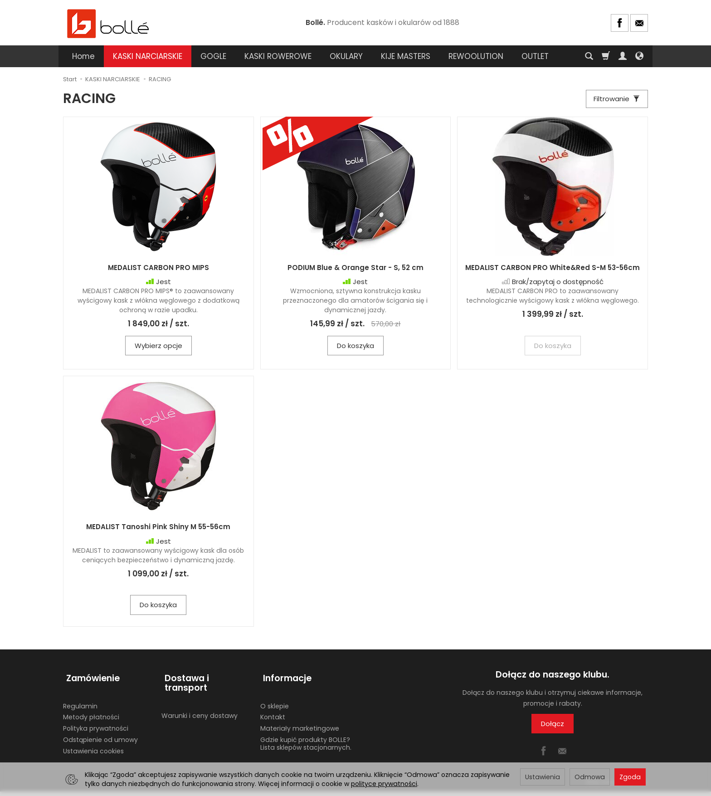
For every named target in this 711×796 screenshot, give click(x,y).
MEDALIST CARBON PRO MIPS (158, 271)
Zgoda (630, 776)
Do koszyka (355, 349)
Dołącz (552, 727)
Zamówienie (90, 678)
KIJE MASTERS (405, 56)
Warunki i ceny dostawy (199, 703)
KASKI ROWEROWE (278, 56)
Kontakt (272, 713)
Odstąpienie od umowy (100, 736)
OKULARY (346, 56)
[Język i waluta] (639, 56)
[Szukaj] (589, 56)
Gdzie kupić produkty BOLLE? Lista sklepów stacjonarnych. (305, 740)
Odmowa (590, 776)
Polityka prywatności (95, 725)
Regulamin (80, 703)
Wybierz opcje (158, 349)
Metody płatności (91, 713)
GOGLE (213, 56)
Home (83, 56)
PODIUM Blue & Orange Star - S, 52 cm (355, 271)
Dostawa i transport (206, 678)
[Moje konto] (622, 56)
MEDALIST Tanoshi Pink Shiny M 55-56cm (158, 531)
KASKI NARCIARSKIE (147, 56)
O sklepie (274, 703)
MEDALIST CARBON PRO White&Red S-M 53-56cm (552, 271)
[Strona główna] (108, 23)
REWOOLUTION (475, 56)
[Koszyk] (605, 56)
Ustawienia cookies (93, 747)
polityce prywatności (384, 783)
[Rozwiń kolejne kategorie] (526, 56)
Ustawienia (542, 776)
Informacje (284, 678)
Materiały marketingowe (299, 725)
